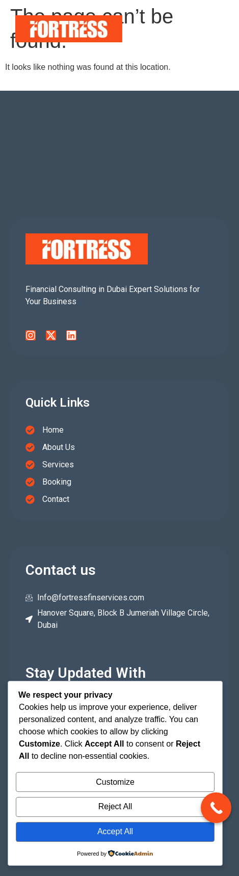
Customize (115, 782)
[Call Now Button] (216, 807)
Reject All (115, 806)
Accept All (115, 831)
